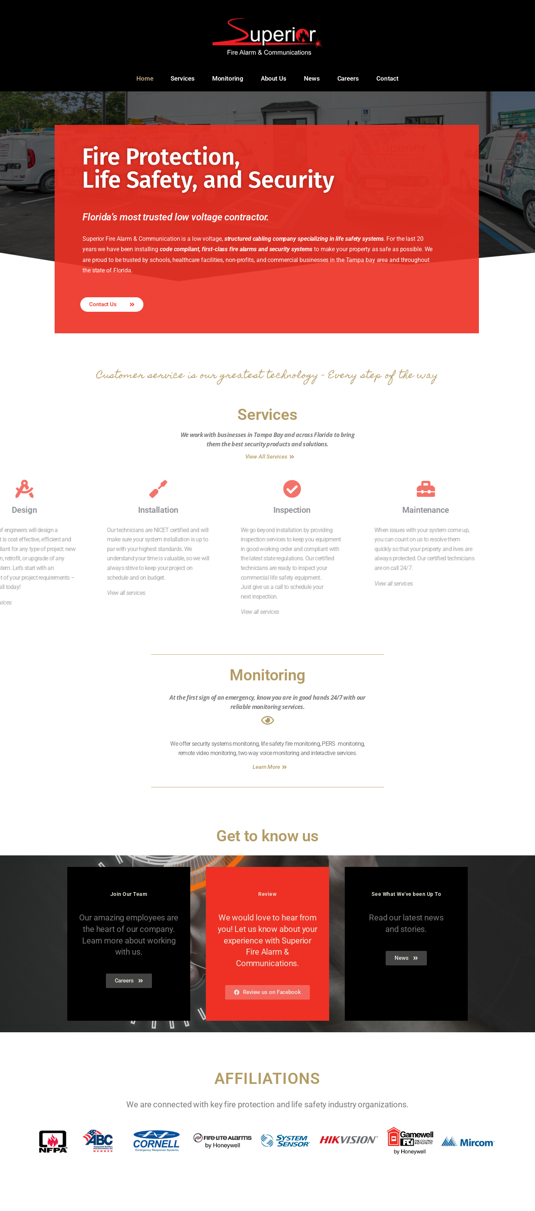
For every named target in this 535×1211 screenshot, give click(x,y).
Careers (348, 78)
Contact (387, 78)
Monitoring (227, 78)
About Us (273, 78)
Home (144, 78)
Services (182, 78)
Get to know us (267, 868)
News (312, 78)
